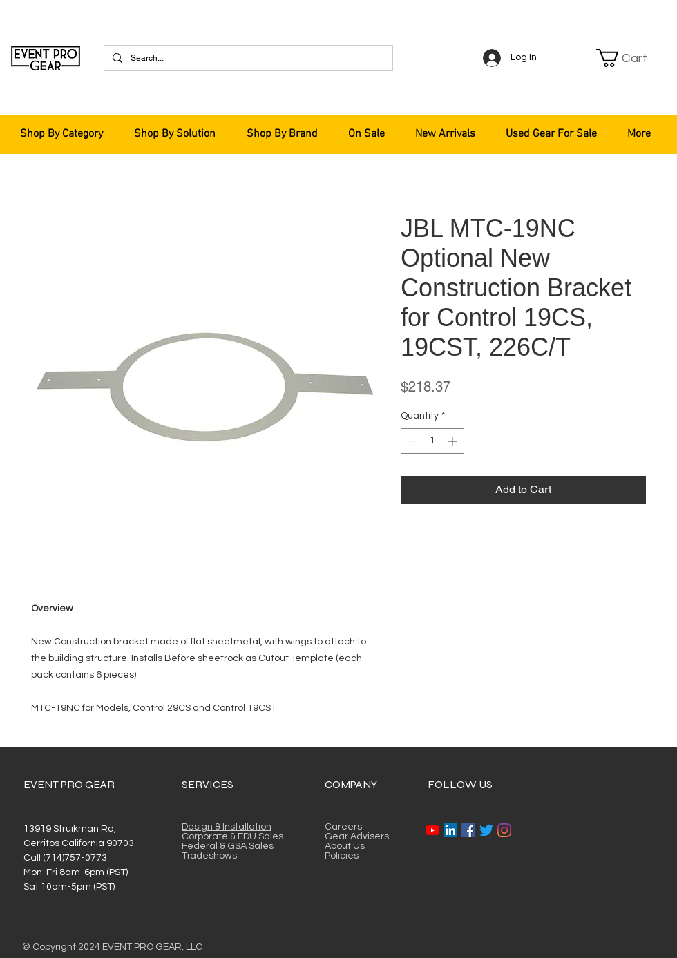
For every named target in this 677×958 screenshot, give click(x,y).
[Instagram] (504, 830)
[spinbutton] (432, 441)
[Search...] (247, 58)
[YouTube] (432, 830)
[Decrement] (411, 441)
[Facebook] (468, 830)
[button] (630, 58)
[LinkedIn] (450, 830)
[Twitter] (486, 830)
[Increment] (453, 441)
